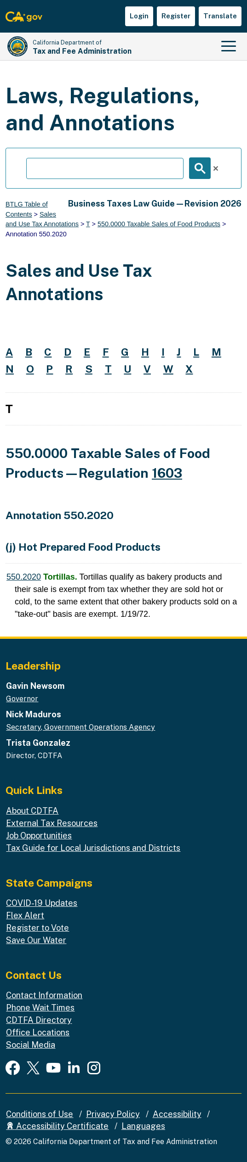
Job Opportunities (39, 835)
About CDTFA (32, 811)
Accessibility (177, 1114)
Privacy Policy (113, 1114)
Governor (22, 698)
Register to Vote (37, 928)
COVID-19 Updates (41, 903)
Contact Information (44, 995)
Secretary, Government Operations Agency (80, 727)
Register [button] (175, 16)
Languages (143, 1126)
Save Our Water (36, 940)
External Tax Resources (52, 823)
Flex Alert (25, 915)
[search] (105, 168)
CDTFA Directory (39, 1020)
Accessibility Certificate (57, 1126)
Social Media (30, 1045)
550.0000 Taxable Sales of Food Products (159, 224)
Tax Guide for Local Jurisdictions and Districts (93, 848)
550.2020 (23, 576)
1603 (167, 473)
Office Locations (37, 1032)
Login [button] (139, 16)
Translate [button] (220, 16)
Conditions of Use (39, 1114)
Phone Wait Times (40, 1007)
